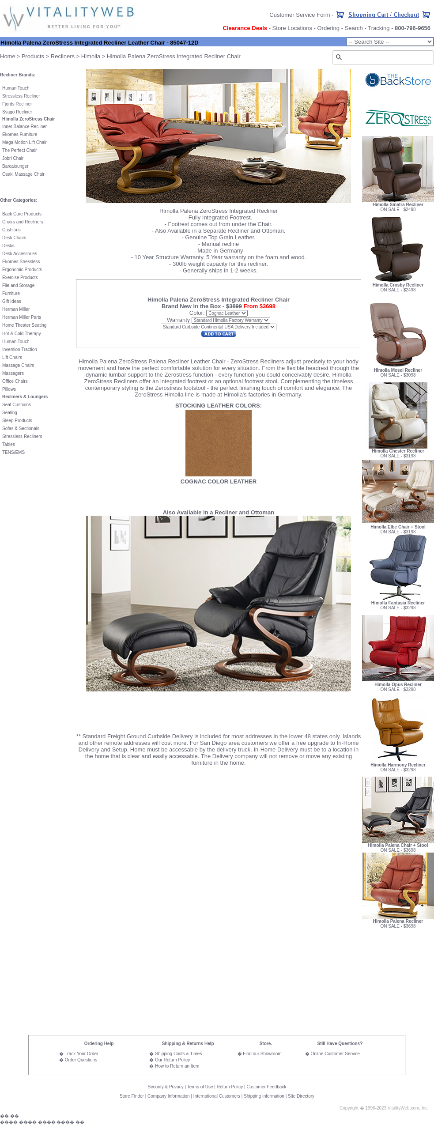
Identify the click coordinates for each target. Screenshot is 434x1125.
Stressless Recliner (21, 96)
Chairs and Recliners (22, 221)
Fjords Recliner (17, 104)
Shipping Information (264, 1096)
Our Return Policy (172, 1059)
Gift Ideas (11, 301)
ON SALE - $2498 (398, 205)
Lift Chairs (12, 357)
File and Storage (18, 285)
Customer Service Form (299, 14)
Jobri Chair (12, 158)
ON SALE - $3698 (397, 850)
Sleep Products (17, 420)
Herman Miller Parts (21, 317)
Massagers (13, 373)
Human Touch (16, 88)
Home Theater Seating (24, 325)
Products (33, 56)
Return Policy (230, 1086)
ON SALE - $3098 (397, 375)
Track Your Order (81, 1053)
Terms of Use (200, 1086)
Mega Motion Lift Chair (24, 142)
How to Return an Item (177, 1066)
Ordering (328, 28)
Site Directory (301, 1096)
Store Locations (292, 28)
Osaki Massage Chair (23, 174)
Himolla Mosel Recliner (398, 368)
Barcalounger (15, 166)
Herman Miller (16, 309)
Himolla (90, 56)
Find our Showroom (262, 1053)
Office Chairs (15, 381)
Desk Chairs (14, 237)
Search (354, 28)
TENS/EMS (13, 452)
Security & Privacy (166, 1086)
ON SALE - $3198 (397, 455)
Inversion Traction (19, 349)
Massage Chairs (18, 365)
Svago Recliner (17, 111)
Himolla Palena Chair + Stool (398, 845)
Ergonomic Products (22, 269)
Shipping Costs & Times (178, 1053)
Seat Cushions (16, 404)
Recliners (63, 56)
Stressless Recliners (22, 436)
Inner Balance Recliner (24, 126)
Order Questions (81, 1059)
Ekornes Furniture (19, 134)
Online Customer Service (335, 1053)
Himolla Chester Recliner (398, 449)
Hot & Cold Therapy (21, 333)
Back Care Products (22, 213)
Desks (8, 245)
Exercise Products (20, 277)
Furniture (11, 293)
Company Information (168, 1096)
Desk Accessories (19, 253)
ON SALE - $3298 (398, 603)
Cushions (11, 229)
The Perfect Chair (19, 150)
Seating (9, 412)
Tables (8, 444)
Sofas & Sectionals (20, 428)
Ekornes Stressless (21, 261)
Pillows (9, 389)
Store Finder (132, 1096)
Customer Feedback (266, 1086)
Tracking (378, 28)
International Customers (216, 1096)
